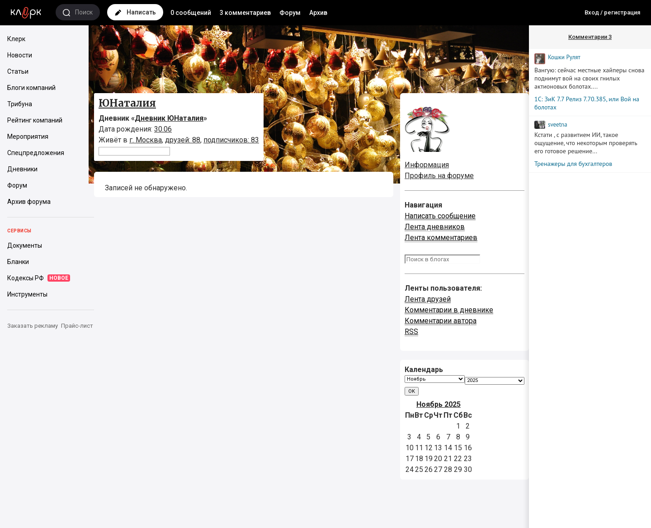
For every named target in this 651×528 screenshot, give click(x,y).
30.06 (163, 129)
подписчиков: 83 (231, 140)
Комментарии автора (440, 320)
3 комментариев (245, 12)
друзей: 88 (182, 140)
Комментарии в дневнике (449, 310)
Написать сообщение (440, 216)
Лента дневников (435, 226)
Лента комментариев (441, 237)
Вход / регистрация (612, 12)
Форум (290, 12)
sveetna (557, 124)
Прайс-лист (77, 325)
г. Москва (145, 140)
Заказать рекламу (32, 325)
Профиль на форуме (439, 175)
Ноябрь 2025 (438, 404)
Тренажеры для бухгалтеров (573, 164)
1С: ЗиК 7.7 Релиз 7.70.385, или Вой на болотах (586, 103)
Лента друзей (428, 299)
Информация (427, 164)
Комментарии (590, 36)
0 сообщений (190, 12)
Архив (318, 12)
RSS (411, 331)
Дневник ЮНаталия (169, 118)
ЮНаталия (127, 103)
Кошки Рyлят (564, 57)
